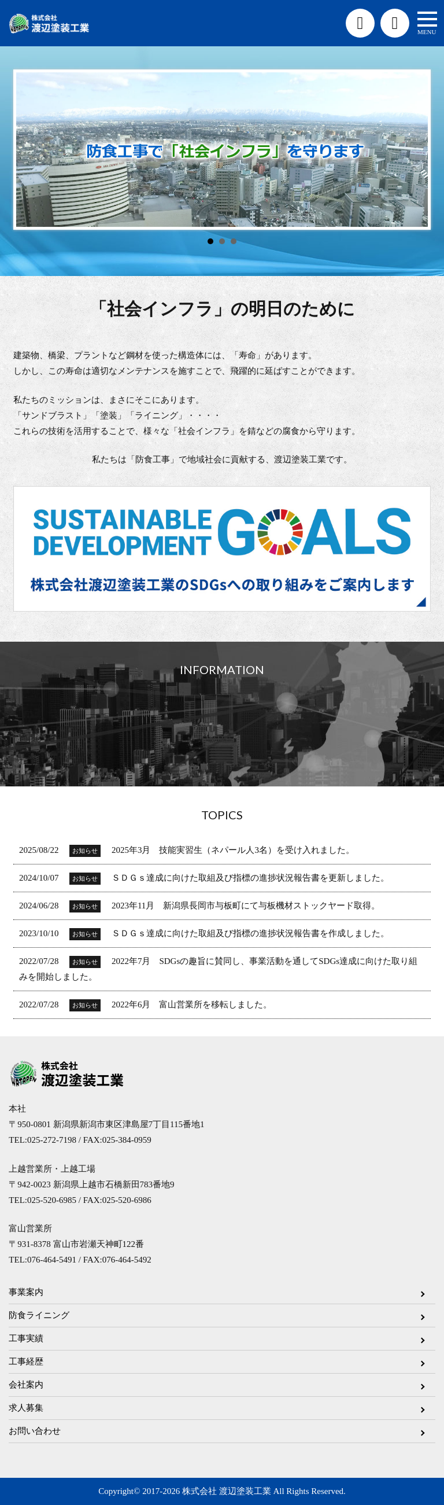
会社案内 (26, 1384)
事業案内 (26, 1292)
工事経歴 (26, 1361)
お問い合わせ (35, 1431)
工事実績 (26, 1338)
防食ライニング (39, 1315)
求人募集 (26, 1407)
